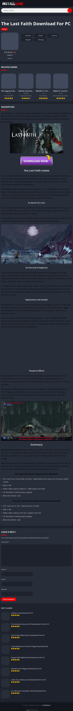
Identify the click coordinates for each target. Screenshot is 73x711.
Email (3, 580)
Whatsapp (39, 41)
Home (3, 21)
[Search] (36, 11)
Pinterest (53, 36)
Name (3, 570)
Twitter (39, 36)
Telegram (26, 41)
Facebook (26, 36)
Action (15, 21)
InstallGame (46, 706)
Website (4, 590)
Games (9, 21)
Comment (5, 543)
